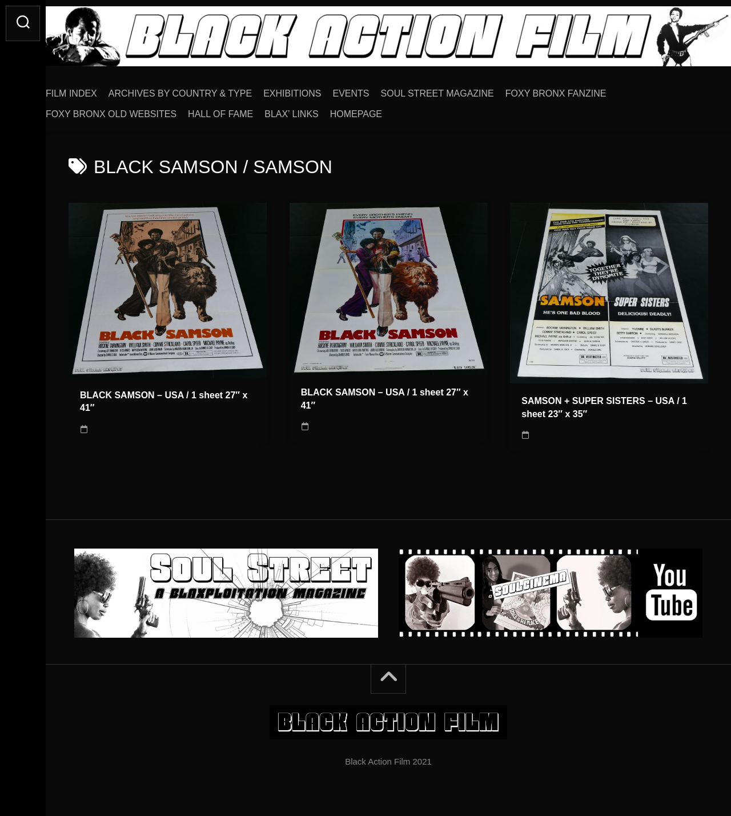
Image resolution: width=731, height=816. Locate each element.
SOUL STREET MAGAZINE (460, 89)
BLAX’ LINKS (314, 110)
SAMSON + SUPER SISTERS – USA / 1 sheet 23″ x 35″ (604, 403)
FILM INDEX (94, 89)
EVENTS (374, 89)
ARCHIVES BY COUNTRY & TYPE (203, 89)
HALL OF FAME (243, 110)
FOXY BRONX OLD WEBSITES (134, 110)
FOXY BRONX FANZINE (578, 89)
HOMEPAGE (379, 110)
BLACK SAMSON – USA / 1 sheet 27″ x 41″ (163, 397)
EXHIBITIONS (315, 89)
